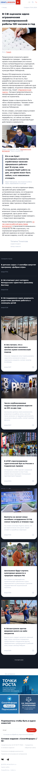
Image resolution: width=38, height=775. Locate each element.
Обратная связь (30, 747)
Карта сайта (5, 767)
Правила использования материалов (14, 754)
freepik (8, 52)
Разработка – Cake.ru (8, 770)
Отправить (31, 730)
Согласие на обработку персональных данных (18, 734)
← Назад (4, 7)
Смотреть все (19, 660)
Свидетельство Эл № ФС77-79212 (12, 745)
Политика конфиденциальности (12, 751)
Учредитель (29, 745)
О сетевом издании (7, 747)
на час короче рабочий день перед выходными (18, 224)
